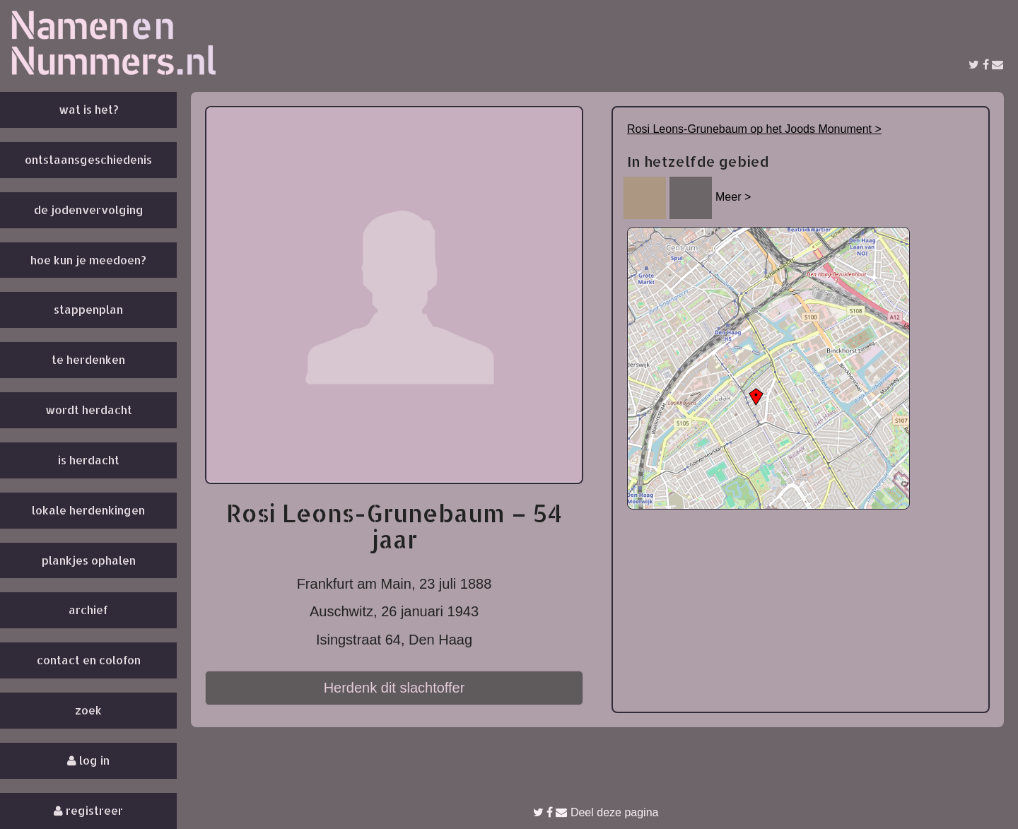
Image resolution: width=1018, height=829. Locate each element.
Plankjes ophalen (89, 560)
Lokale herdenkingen (88, 509)
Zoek (88, 709)
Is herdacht (88, 459)
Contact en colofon (89, 659)
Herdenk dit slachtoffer (394, 687)
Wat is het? (89, 109)
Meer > (733, 197)
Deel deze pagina (596, 812)
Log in (88, 760)
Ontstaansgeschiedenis (88, 159)
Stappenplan (88, 309)
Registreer (88, 810)
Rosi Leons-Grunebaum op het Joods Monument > (754, 129)
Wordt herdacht (88, 409)
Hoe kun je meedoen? (88, 259)
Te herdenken (88, 359)
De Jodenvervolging (89, 209)
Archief (88, 609)
